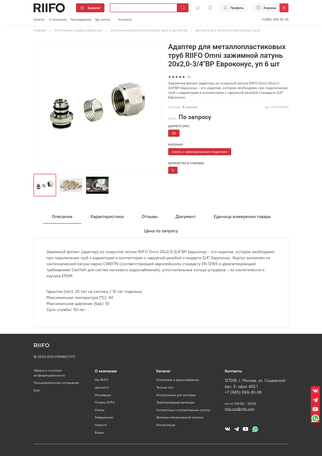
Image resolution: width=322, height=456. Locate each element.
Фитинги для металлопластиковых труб (227, 30)
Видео (99, 433)
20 (174, 133)
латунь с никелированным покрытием (199, 152)
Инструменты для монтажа (175, 395)
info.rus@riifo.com (240, 409)
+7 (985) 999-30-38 (243, 392)
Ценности (102, 387)
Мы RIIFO (101, 380)
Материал (175, 144)
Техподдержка (80, 19)
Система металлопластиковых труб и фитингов (148, 30)
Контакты (125, 19)
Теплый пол (164, 387)
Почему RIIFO (105, 402)
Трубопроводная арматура (175, 402)
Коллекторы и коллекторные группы (183, 410)
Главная (40, 30)
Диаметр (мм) (178, 126)
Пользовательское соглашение (56, 383)
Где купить (102, 19)
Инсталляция (165, 425)
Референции (104, 417)
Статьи (99, 410)
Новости (101, 425)
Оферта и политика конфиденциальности (49, 372)
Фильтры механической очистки (179, 417)
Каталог (90, 8)
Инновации (103, 395)
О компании (57, 19)
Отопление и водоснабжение (78, 30)
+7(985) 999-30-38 (274, 19)
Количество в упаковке (186, 163)
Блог (37, 390)
